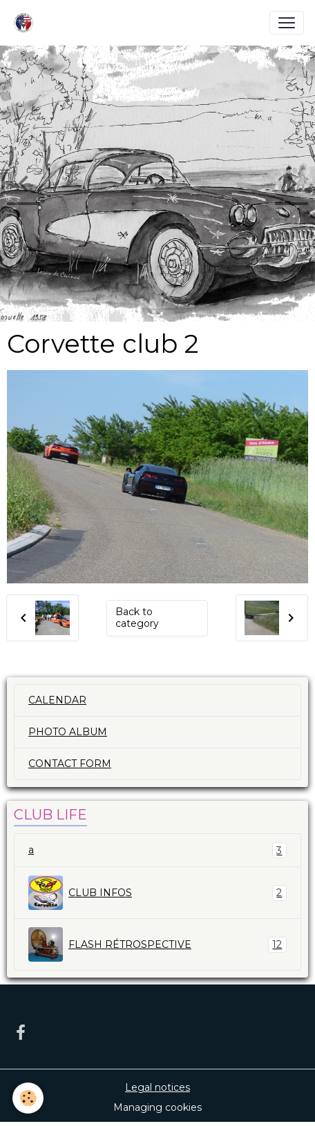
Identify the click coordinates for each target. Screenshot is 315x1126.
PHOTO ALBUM (67, 732)
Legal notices (157, 1087)
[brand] (26, 23)
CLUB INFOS (157, 892)
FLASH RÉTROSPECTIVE (157, 944)
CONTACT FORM (69, 763)
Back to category (137, 617)
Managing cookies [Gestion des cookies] (157, 1107)
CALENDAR (57, 700)
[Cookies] (28, 1098)
